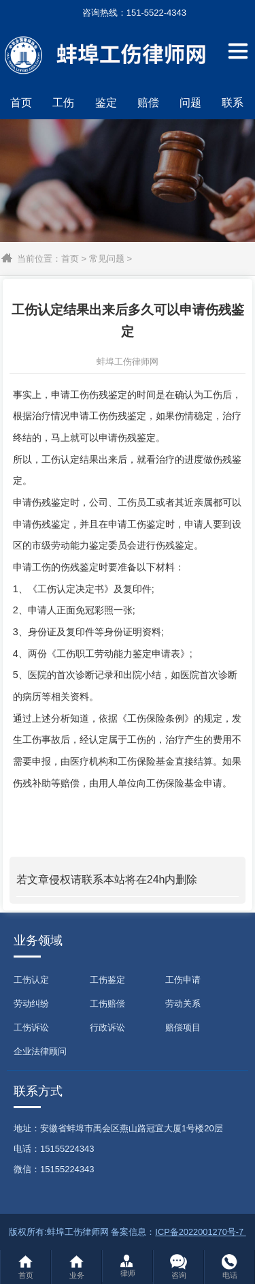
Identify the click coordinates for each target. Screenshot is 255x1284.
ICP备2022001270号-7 (200, 1232)
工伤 (63, 102)
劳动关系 (183, 1003)
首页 (21, 102)
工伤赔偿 (107, 1003)
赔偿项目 (183, 1027)
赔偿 (148, 102)
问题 (190, 102)
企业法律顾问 (40, 1051)
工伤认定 (31, 980)
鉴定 (106, 102)
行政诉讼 (107, 1027)
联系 (232, 102)
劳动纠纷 (31, 1003)
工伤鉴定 (107, 980)
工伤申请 (183, 980)
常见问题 (106, 259)
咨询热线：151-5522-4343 (127, 12)
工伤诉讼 (31, 1027)
